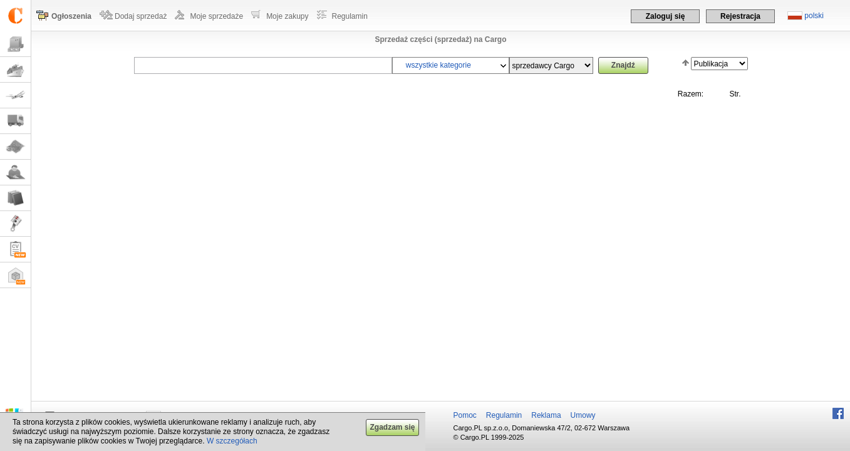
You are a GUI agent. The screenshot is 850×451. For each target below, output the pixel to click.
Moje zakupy (287, 16)
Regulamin (350, 16)
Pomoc (465, 415)
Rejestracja (740, 16)
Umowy (583, 415)
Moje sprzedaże (216, 16)
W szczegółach (232, 441)
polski (814, 15)
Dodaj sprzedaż (141, 16)
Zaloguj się (665, 16)
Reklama (546, 415)
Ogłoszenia (71, 16)
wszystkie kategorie (438, 65)
